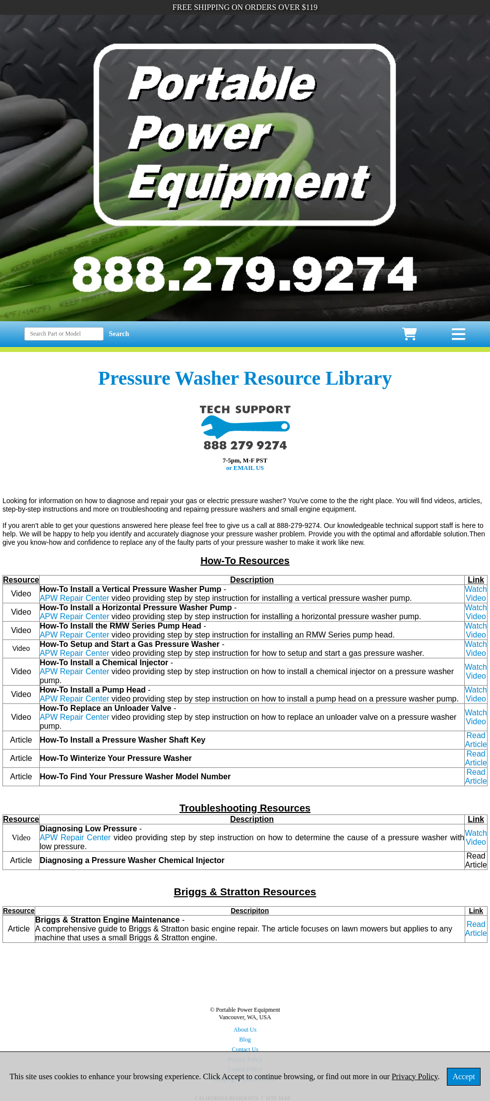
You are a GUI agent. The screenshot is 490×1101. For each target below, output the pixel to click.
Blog (244, 1039)
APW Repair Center (75, 598)
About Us (245, 1029)
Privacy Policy (415, 1076)
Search (119, 334)
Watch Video (476, 630)
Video (476, 598)
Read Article (476, 758)
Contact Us (245, 1049)
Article (476, 933)
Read (476, 924)
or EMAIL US (245, 467)
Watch (476, 589)
